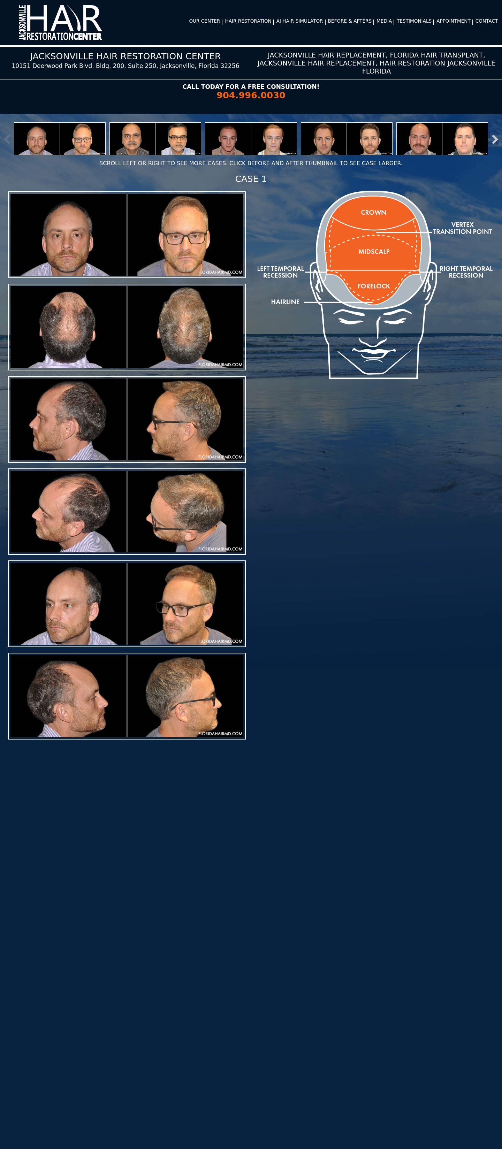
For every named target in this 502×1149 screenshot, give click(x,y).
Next (491, 139)
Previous (11, 139)
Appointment (453, 21)
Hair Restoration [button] (248, 21)
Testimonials (414, 21)
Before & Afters (350, 21)
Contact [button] (487, 21)
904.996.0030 (251, 95)
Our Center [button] (204, 21)
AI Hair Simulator (299, 21)
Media (384, 21)
